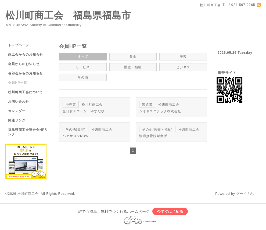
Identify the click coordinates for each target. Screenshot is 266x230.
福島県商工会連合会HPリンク (28, 132)
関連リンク (17, 120)
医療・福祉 (133, 67)
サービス (83, 67)
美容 (183, 57)
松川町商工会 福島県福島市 (68, 15)
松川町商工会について (25, 92)
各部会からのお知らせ (25, 73)
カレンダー (17, 111)
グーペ (241, 194)
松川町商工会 (27, 194)
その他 (83, 77)
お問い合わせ (18, 101)
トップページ (18, 45)
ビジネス (183, 67)
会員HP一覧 (17, 83)
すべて (83, 57)
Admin (255, 194)
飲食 (133, 57)
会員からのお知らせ (23, 64)
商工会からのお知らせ (25, 54)
